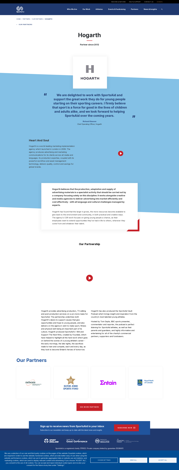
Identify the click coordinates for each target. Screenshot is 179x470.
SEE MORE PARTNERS (89, 407)
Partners (134, 9)
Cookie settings (104, 460)
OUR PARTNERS (37, 19)
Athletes (99, 9)
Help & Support (135, 2)
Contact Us (148, 2)
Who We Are (72, 9)
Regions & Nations (118, 2)
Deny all (133, 460)
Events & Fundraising (116, 9)
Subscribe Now (125, 428)
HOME (18, 19)
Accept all (162, 460)
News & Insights (150, 9)
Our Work (86, 9)
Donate (160, 2)
